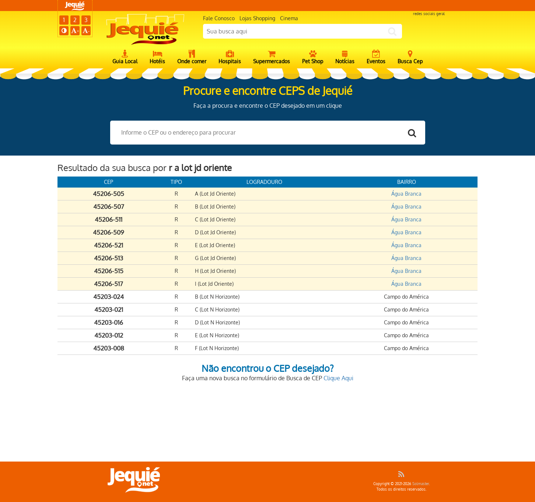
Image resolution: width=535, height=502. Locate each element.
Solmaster (420, 483)
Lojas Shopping (257, 18)
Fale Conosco (219, 18)
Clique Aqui (338, 378)
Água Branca (406, 194)
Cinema (289, 18)
